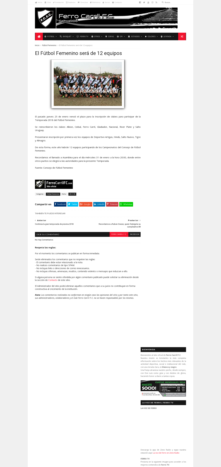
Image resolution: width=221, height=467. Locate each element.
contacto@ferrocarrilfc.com (159, 376)
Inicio (39, 2)
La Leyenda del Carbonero (58, 378)
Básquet (66, 37)
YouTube (164, 300)
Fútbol (50, 37)
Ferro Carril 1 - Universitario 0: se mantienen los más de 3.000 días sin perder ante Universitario (116, 379)
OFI (120, 37)
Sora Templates (79, 463)
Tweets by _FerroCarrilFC (152, 209)
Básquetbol (57, 364)
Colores (150, 37)
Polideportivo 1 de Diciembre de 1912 (54, 382)
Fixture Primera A (70, 369)
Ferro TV (83, 37)
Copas (110, 37)
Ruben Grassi (63, 391)
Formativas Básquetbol (48, 373)
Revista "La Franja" (45, 391)
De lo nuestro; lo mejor (48, 369)
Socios (106, 2)
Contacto (117, 2)
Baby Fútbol (43, 364)
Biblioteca (96, 2)
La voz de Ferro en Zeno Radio (165, 150)
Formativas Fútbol (70, 373)
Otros (96, 37)
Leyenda (166, 37)
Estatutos (71, 2)
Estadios (134, 37)
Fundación (59, 2)
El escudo (105, 400)
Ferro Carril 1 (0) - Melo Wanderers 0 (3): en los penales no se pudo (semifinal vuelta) (117, 367)
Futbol (148, 216)
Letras (77, 378)
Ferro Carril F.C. (114, 235)
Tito (98, 447)
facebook (129, 235)
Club (48, 2)
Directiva (83, 2)
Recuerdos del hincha (65, 387)
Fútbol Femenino (50, 45)
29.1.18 (73, 195)
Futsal (178, 216)
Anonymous (102, 418)
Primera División (45, 387)
